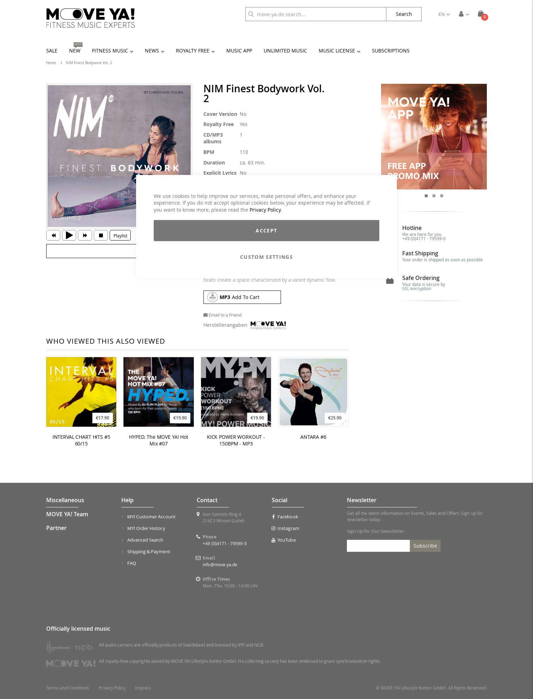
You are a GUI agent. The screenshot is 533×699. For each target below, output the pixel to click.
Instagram (285, 528)
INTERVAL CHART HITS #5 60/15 (81, 440)
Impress (143, 688)
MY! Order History (146, 528)
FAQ (131, 563)
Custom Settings (266, 257)
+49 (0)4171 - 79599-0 (424, 238)
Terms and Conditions (67, 688)
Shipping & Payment (148, 551)
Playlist (120, 235)
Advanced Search (145, 540)
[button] (444, 14)
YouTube (284, 540)
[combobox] (315, 14)
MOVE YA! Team (67, 514)
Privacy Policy (265, 209)
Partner (56, 528)
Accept (266, 230)
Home (51, 63)
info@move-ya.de (220, 564)
